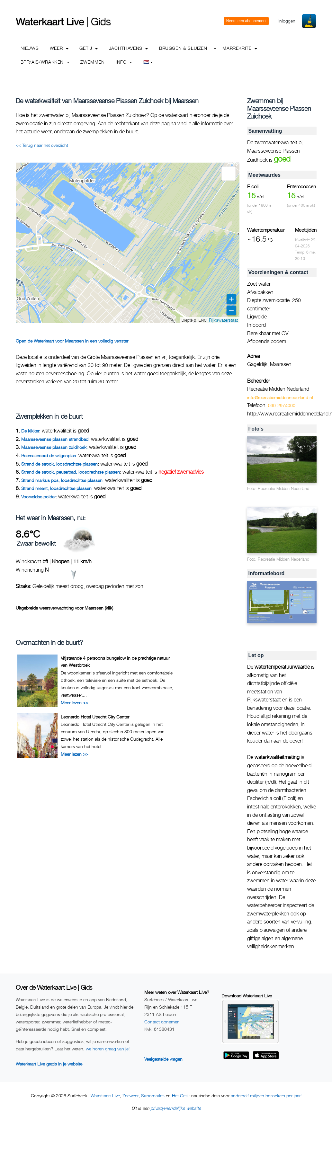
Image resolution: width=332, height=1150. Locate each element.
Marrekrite (239, 48)
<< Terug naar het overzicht (42, 145)
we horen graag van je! (108, 1048)
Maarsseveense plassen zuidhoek (53, 447)
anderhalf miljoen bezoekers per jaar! (266, 1095)
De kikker (30, 430)
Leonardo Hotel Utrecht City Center (95, 716)
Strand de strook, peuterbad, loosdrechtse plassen (70, 472)
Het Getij (180, 1095)
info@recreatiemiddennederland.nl (280, 397)
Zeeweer (130, 1095)
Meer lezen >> (74, 702)
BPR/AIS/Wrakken (45, 62)
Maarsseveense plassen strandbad (54, 439)
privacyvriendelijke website (175, 1108)
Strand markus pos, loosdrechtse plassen (62, 480)
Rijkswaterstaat (223, 320)
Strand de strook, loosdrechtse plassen (59, 464)
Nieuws (30, 48)
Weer (59, 48)
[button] (228, 173)
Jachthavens (128, 48)
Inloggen (286, 20)
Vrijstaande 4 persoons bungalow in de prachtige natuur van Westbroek (115, 661)
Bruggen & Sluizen (183, 48)
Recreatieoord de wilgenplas (48, 455)
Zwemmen (92, 62)
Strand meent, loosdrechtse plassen (56, 488)
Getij (88, 48)
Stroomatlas (153, 1095)
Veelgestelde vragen (163, 1059)
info (124, 62)
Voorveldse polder (38, 496)
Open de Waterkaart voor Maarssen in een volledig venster (72, 340)
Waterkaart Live (105, 1095)
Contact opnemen (162, 1021)
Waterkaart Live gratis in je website (49, 1063)
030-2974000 (281, 405)
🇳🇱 (148, 62)
